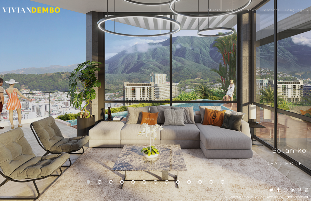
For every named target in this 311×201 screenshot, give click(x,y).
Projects (233, 10)
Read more (284, 163)
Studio (214, 10)
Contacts (271, 10)
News (252, 10)
